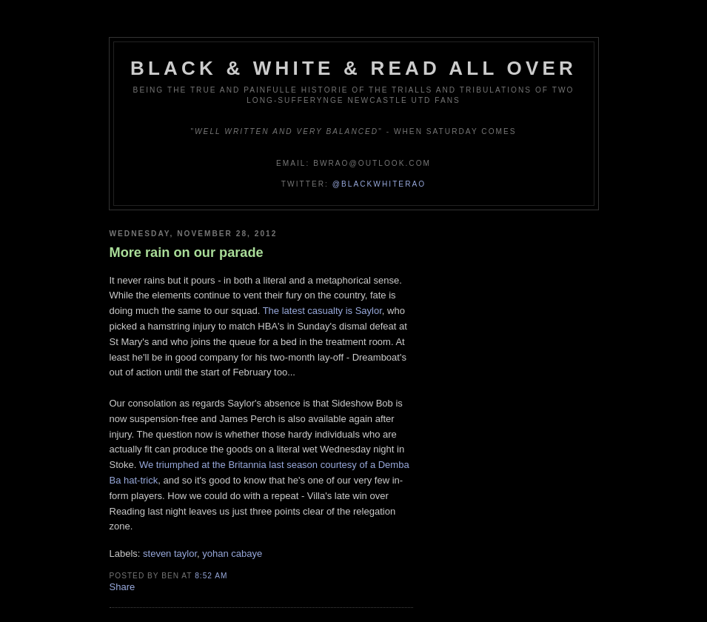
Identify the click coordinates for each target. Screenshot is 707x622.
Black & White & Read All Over (353, 68)
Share (122, 586)
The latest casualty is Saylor (322, 310)
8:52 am (211, 576)
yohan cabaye (232, 553)
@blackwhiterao (379, 184)
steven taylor (170, 553)
